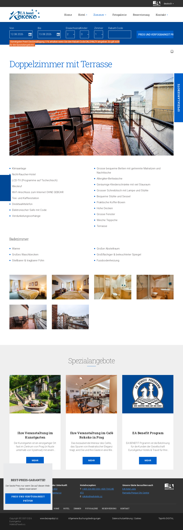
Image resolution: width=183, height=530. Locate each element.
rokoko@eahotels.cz (92, 496)
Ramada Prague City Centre (135, 493)
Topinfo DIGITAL (166, 518)
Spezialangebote (178, 98)
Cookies (137, 518)
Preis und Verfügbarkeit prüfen (28, 498)
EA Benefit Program (148, 433)
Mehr (35, 460)
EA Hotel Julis (129, 489)
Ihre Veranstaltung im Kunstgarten (35, 435)
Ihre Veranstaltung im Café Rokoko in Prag (91, 435)
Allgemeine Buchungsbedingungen (84, 518)
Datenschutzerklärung (122, 518)
